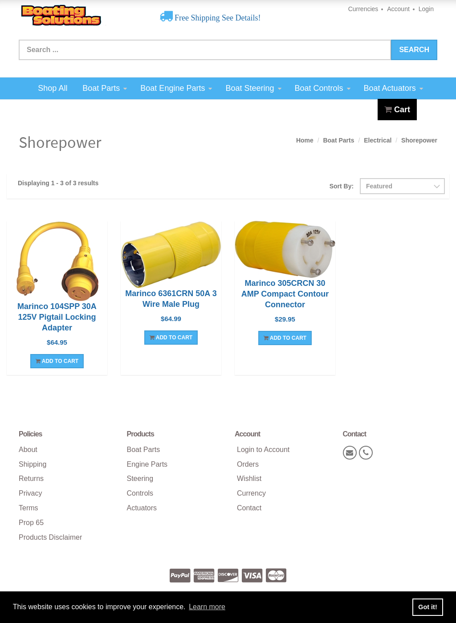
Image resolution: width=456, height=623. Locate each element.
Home (305, 140)
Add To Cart (57, 361)
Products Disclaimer (50, 537)
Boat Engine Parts (176, 88)
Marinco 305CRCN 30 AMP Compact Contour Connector (285, 294)
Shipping (32, 464)
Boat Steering (253, 88)
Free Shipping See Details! (217, 17)
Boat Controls (322, 88)
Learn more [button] (207, 607)
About (28, 449)
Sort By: (342, 186)
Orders (248, 464)
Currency (251, 493)
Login (426, 8)
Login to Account (263, 449)
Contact (249, 508)
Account (398, 8)
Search (414, 49)
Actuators (142, 508)
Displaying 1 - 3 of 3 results (58, 183)
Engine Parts (147, 464)
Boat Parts (104, 88)
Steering (140, 478)
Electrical (377, 140)
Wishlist (249, 478)
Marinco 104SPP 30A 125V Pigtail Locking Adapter (57, 317)
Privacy (30, 493)
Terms (28, 508)
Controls (140, 493)
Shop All (52, 88)
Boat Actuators (393, 88)
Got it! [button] (427, 607)
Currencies (363, 8)
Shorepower (419, 140)
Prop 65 (31, 522)
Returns (31, 478)
